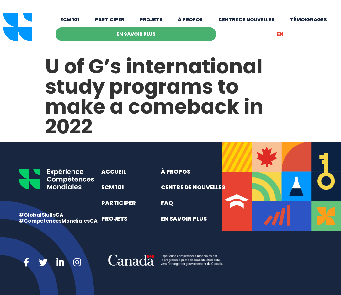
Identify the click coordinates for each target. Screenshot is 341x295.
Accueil (113, 171)
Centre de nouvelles (246, 19)
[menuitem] (280, 34)
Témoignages (308, 19)
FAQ (167, 203)
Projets (151, 19)
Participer (109, 19)
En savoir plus (136, 34)
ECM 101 (69, 19)
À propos (190, 19)
